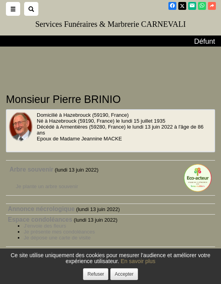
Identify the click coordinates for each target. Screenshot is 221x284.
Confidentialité (109, 270)
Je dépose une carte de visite (57, 238)
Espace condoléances (40, 219)
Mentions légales (172, 270)
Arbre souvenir (31, 169)
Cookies (139, 270)
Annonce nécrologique (41, 209)
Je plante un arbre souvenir (47, 186)
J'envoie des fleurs (45, 226)
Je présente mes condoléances (59, 232)
